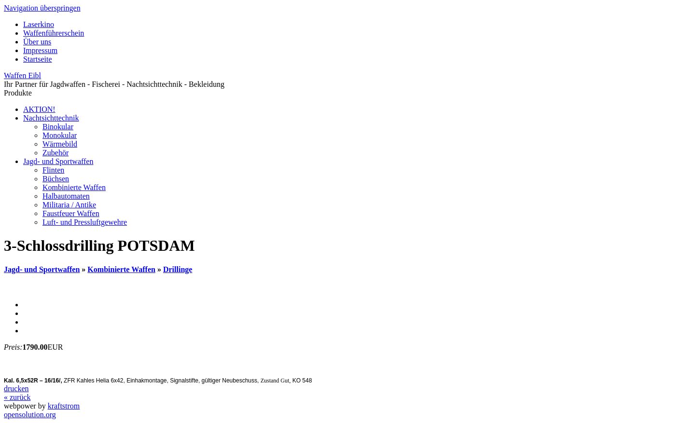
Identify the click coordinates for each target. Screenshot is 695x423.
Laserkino (38, 24)
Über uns (37, 42)
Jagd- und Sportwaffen (58, 161)
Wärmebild (59, 144)
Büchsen (55, 179)
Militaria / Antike (69, 205)
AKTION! (39, 109)
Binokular (57, 127)
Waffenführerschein (53, 33)
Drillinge (177, 269)
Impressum (40, 50)
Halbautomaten (66, 196)
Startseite (37, 59)
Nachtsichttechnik (51, 118)
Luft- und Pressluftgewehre (84, 222)
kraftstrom (64, 406)
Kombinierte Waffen (74, 187)
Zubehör (55, 153)
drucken (16, 388)
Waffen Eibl (22, 75)
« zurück (17, 397)
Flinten (53, 170)
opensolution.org (30, 414)
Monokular (59, 135)
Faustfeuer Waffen (70, 213)
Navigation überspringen (42, 8)
